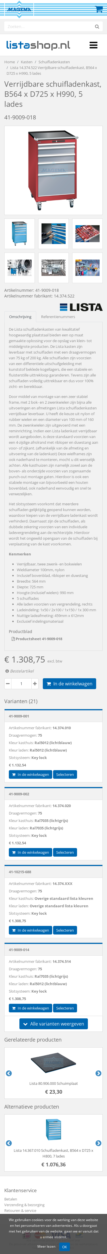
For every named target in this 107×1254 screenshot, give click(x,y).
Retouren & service (20, 1210)
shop (38, 45)
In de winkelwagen (69, 684)
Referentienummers (58, 316)
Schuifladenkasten (54, 61)
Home (9, 61)
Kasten (27, 61)
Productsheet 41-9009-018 (37, 638)
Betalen (10, 1199)
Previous (8, 1073)
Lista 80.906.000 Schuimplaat (53, 1083)
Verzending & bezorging (24, 1204)
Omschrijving (20, 316)
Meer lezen (46, 1246)
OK (64, 1247)
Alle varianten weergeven (53, 1024)
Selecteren (65, 774)
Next (98, 1073)
